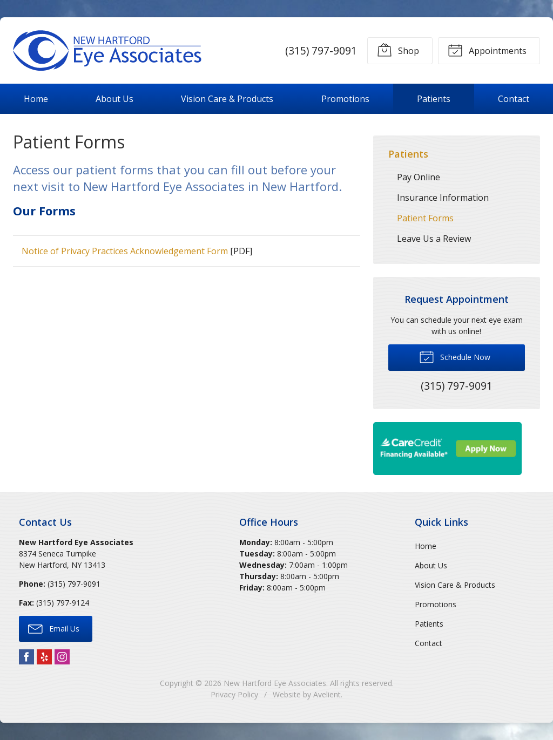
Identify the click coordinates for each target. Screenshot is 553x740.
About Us (114, 99)
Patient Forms (425, 218)
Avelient (327, 694)
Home (36, 99)
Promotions (345, 99)
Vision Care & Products (227, 99)
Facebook (26, 656)
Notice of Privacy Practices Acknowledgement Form (125, 251)
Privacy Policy (234, 694)
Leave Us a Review (434, 239)
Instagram (62, 656)
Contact (513, 99)
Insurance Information (443, 197)
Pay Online (418, 177)
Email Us (53, 628)
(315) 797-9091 (321, 50)
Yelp (44, 656)
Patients (433, 99)
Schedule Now (454, 356)
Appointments (487, 49)
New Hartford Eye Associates (275, 683)
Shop (398, 49)
